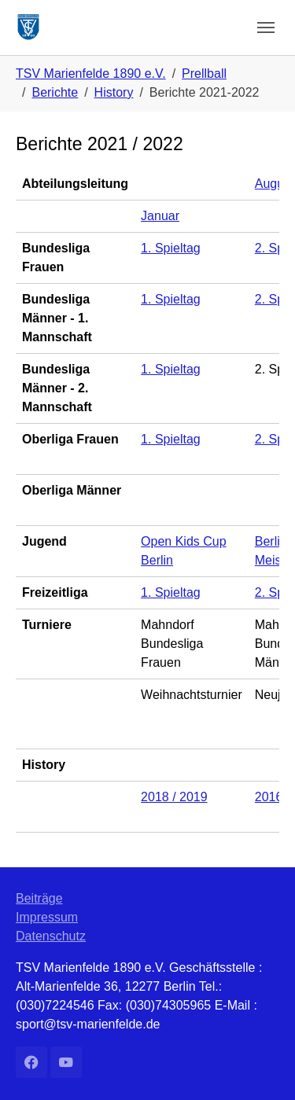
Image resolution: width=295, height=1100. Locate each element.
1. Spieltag (171, 248)
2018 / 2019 (174, 797)
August (274, 183)
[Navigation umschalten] (266, 27)
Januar (160, 216)
